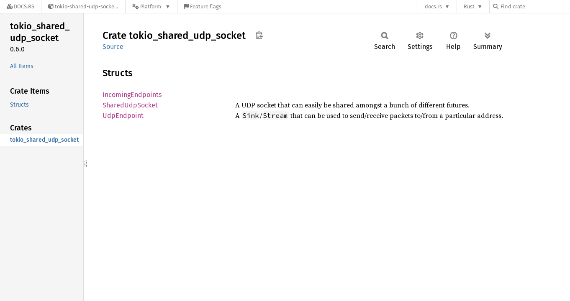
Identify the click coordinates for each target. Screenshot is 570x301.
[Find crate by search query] (535, 6)
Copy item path (259, 35)
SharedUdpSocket (130, 105)
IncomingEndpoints (132, 95)
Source (113, 47)
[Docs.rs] (20, 6)
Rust (469, 6)
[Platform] (151, 6)
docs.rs (433, 6)
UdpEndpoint (123, 116)
